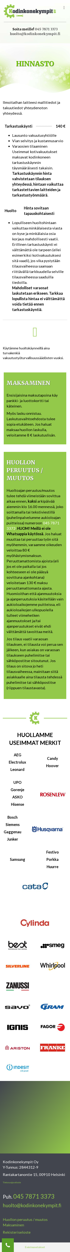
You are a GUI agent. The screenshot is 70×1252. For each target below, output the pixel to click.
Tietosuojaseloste (12, 1182)
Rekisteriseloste (17, 1232)
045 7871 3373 (46, 29)
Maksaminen (13, 1225)
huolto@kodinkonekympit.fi (35, 34)
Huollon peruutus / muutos (25, 1219)
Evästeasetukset (35, 1247)
